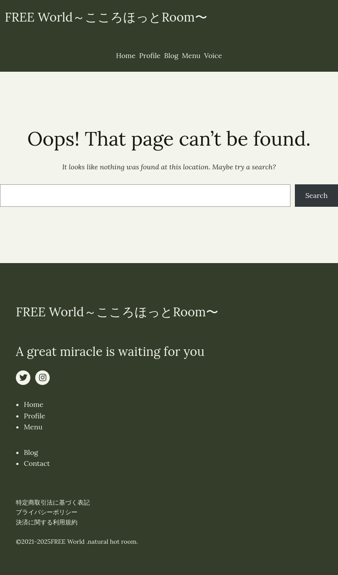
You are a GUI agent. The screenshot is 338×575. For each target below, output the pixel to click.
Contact (37, 463)
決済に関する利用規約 (46, 522)
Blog (31, 452)
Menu (33, 426)
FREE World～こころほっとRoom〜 (106, 17)
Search (316, 195)
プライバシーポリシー (46, 512)
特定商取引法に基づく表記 (53, 502)
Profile (34, 415)
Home (33, 404)
